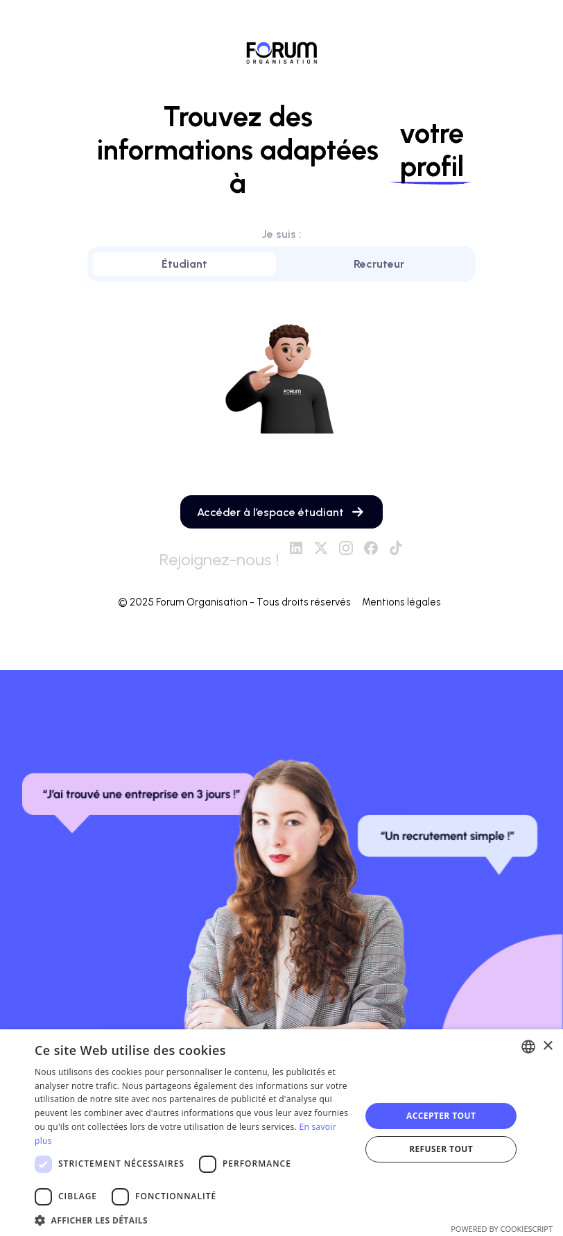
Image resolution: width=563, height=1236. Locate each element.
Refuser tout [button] (441, 1149)
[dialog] (281, 1132)
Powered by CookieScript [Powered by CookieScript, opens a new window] (502, 1229)
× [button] (547, 1046)
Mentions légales (403, 602)
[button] (193, 1219)
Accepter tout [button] (441, 1116)
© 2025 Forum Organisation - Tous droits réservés (234, 602)
